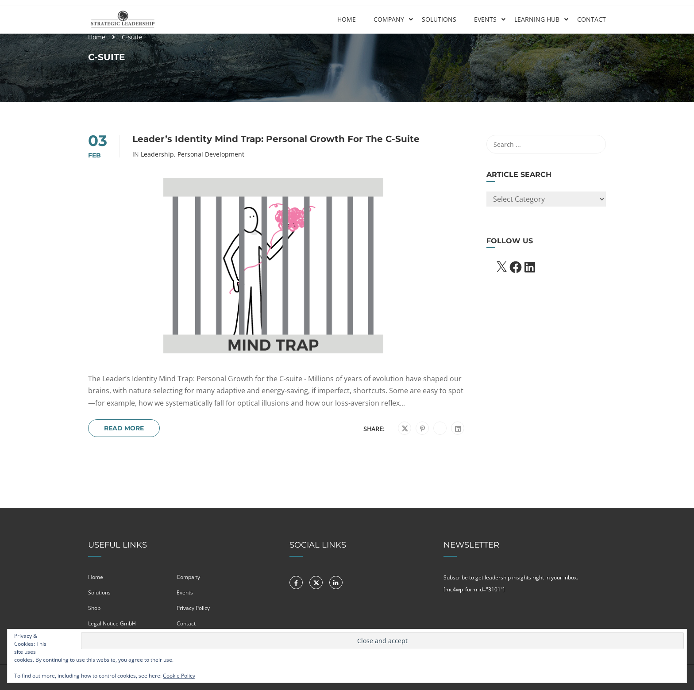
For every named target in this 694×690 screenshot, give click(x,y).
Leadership (157, 154)
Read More (124, 428)
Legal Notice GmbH (112, 623)
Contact (591, 19)
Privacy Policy (193, 608)
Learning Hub (536, 19)
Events (485, 19)
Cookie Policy (179, 675)
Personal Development (210, 154)
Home (346, 19)
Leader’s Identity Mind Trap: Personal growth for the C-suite (276, 139)
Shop (94, 608)
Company (389, 19)
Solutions (439, 19)
